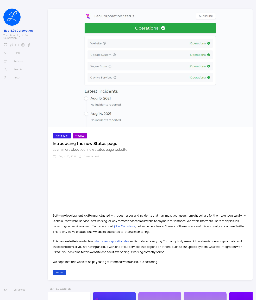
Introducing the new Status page (85, 143)
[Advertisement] (150, 184)
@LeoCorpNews (124, 226)
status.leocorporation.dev (111, 241)
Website (79, 135)
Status (59, 272)
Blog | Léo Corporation (18, 30)
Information (61, 135)
